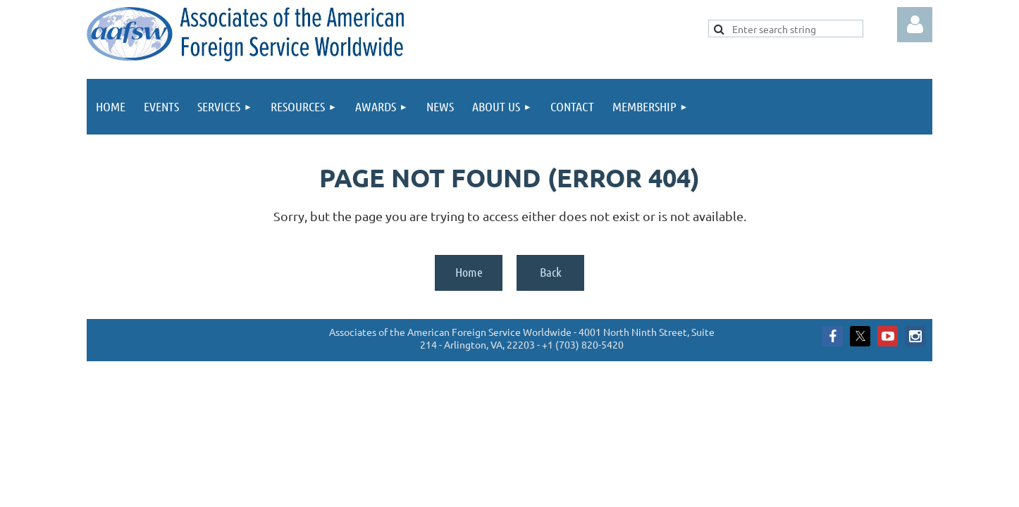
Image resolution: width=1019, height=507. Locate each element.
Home (469, 272)
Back (551, 272)
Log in (914, 24)
